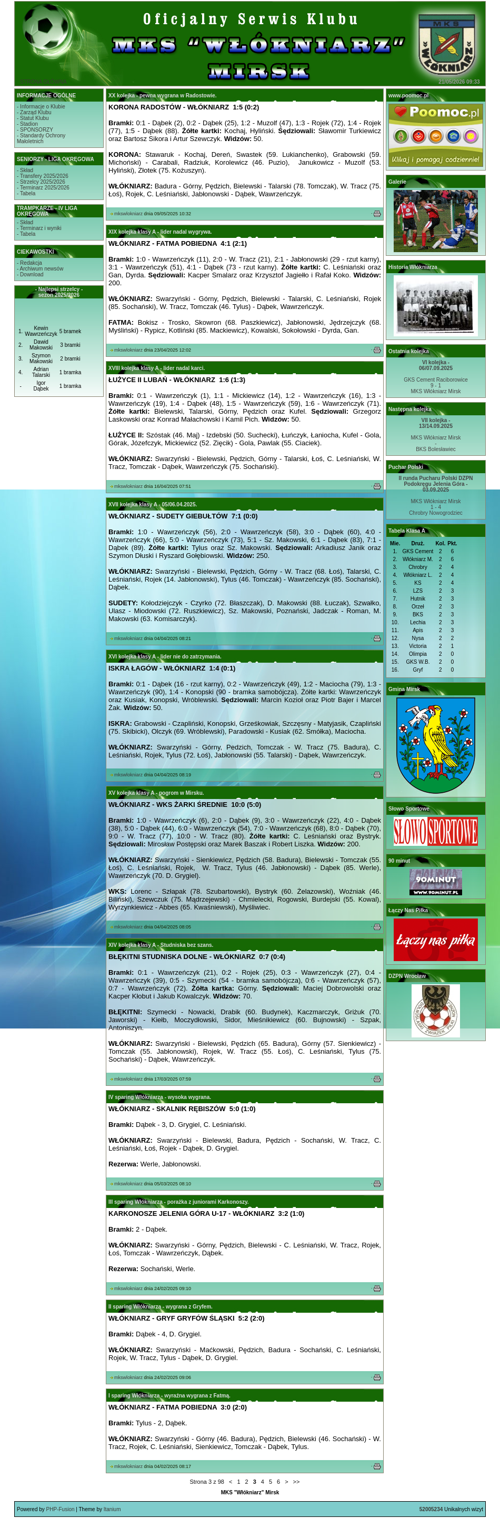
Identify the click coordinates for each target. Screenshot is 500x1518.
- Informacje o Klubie (41, 106)
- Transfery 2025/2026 (42, 176)
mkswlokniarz (128, 213)
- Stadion (27, 124)
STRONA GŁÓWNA (43, 82)
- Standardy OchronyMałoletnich (41, 138)
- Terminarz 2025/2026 (43, 188)
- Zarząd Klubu (34, 112)
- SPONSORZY (35, 130)
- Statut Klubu (33, 118)
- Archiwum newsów (40, 269)
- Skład (25, 170)
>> (296, 1482)
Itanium (112, 1509)
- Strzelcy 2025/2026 (41, 182)
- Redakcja (29, 263)
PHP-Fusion (60, 1509)
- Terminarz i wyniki (39, 228)
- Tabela (26, 193)
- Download (30, 274)
